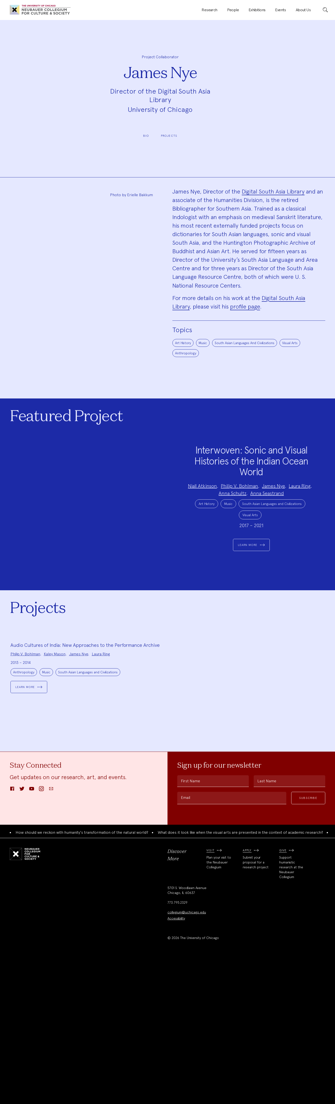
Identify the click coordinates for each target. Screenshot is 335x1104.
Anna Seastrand (267, 519)
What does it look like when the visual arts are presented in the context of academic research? (240, 976)
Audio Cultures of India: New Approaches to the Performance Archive (85, 790)
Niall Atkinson (202, 512)
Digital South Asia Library (273, 191)
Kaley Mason (54, 798)
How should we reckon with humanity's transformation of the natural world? (82, 976)
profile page (245, 306)
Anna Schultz (232, 519)
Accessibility (176, 1063)
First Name (190, 925)
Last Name (266, 925)
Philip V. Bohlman (239, 512)
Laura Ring (300, 512)
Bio (146, 135)
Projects (169, 135)
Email (185, 942)
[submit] (325, 10)
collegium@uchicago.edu (187, 1056)
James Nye (273, 512)
